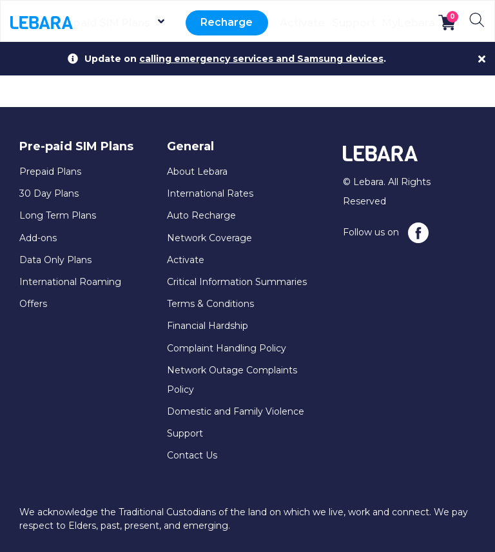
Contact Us (192, 455)
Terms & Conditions (210, 304)
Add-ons (38, 238)
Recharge (231, 22)
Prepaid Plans (50, 171)
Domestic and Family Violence (235, 411)
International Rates (210, 193)
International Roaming (70, 282)
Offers (33, 304)
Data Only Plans (55, 260)
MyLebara (408, 22)
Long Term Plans (57, 215)
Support (353, 22)
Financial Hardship (207, 325)
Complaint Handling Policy (226, 348)
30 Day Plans (49, 193)
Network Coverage (209, 238)
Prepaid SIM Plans (121, 22)
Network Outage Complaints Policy (232, 379)
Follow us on (386, 232)
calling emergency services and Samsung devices (261, 58)
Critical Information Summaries (237, 282)
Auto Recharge (201, 215)
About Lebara (197, 171)
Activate (301, 22)
